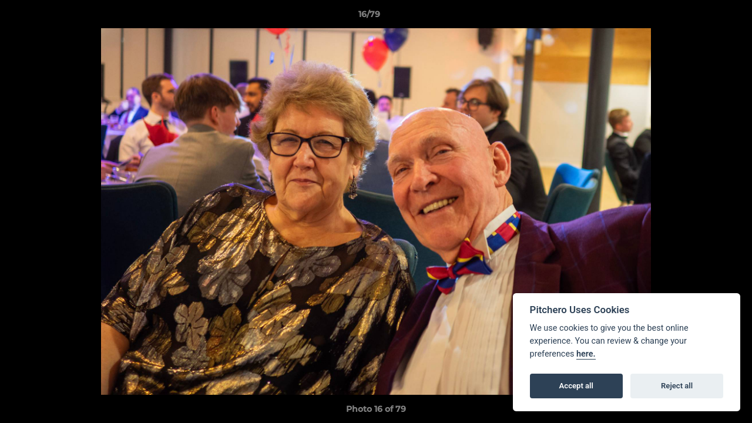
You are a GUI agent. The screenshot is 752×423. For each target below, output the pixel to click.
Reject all (677, 385)
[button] (703, 17)
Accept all (576, 385)
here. (586, 354)
